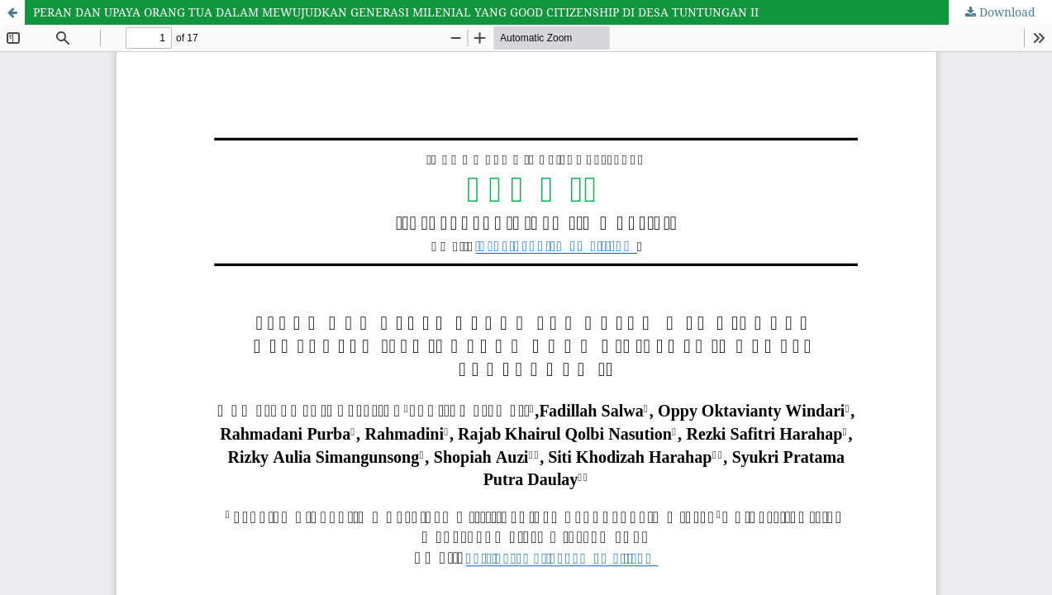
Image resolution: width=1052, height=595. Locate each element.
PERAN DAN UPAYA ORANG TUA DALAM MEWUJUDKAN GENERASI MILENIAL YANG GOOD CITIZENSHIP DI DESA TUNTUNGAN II (396, 12)
